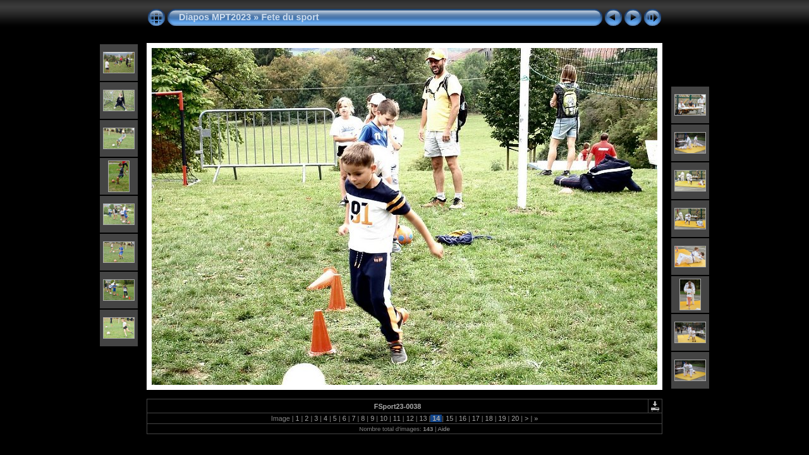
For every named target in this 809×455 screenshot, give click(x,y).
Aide (444, 428)
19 (502, 418)
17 (476, 418)
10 (383, 418)
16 (462, 418)
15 (449, 418)
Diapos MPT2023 (215, 17)
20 (515, 418)
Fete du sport (290, 17)
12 (410, 418)
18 (489, 418)
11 (397, 418)
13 (423, 418)
